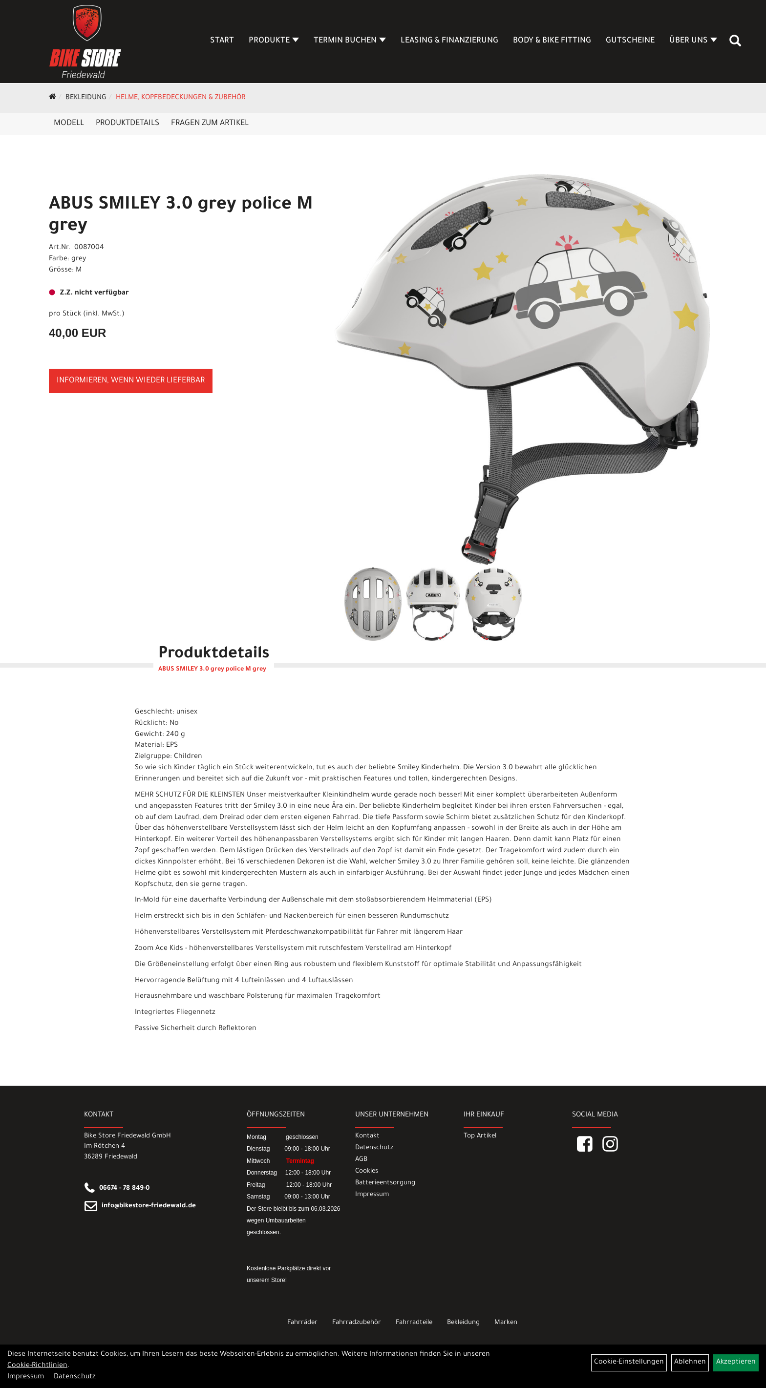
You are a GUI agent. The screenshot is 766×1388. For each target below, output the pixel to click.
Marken (505, 1322)
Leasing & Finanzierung (450, 41)
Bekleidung (85, 98)
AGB (361, 1159)
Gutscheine (630, 41)
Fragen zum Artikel (210, 123)
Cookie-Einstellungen (629, 1363)
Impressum (372, 1195)
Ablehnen (690, 1363)
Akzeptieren (736, 1363)
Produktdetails (127, 123)
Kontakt (367, 1136)
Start (222, 41)
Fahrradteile (414, 1322)
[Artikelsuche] (736, 44)
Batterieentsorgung (385, 1183)
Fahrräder (302, 1322)
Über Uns (694, 41)
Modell (69, 123)
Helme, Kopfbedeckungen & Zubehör (180, 98)
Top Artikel (480, 1136)
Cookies (366, 1171)
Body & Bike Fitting (552, 41)
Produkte (274, 41)
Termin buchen (350, 41)
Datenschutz (374, 1148)
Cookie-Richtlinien (37, 1366)
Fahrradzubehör (356, 1322)
